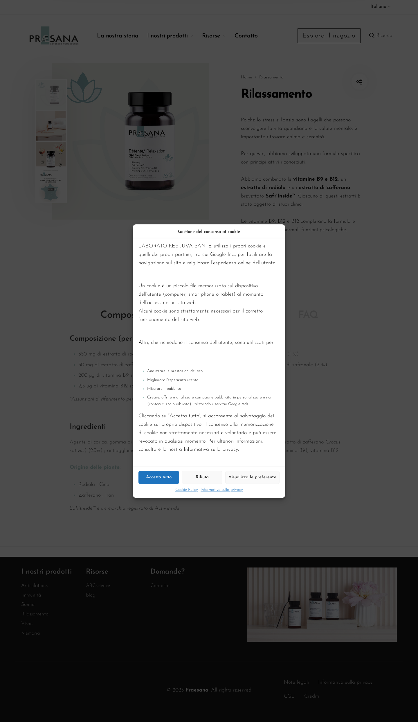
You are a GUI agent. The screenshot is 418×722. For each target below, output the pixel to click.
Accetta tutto (159, 477)
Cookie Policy (186, 490)
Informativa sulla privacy (222, 490)
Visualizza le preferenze (252, 477)
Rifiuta (202, 477)
